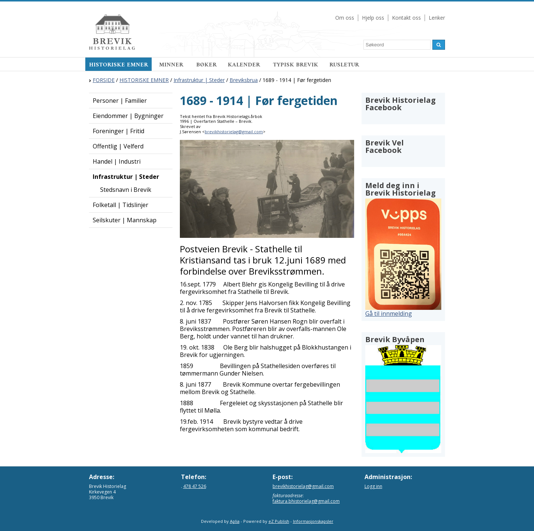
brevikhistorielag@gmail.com (234, 131)
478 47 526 (194, 486)
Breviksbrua (244, 79)
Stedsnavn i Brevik (125, 190)
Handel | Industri (117, 161)
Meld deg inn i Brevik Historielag (400, 189)
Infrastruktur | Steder (199, 79)
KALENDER (245, 65)
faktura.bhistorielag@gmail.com (306, 501)
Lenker (437, 17)
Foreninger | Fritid (118, 131)
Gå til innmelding (388, 313)
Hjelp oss (373, 17)
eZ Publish (278, 521)
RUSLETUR (344, 65)
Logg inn (373, 486)
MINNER (172, 65)
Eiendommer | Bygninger (128, 116)
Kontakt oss (406, 17)
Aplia (235, 521)
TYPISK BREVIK (295, 65)
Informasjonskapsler (313, 521)
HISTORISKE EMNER (118, 65)
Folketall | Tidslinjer (120, 205)
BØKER (206, 65)
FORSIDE (104, 79)
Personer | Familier (120, 100)
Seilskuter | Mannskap (124, 220)
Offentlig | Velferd (118, 146)
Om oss (344, 17)
